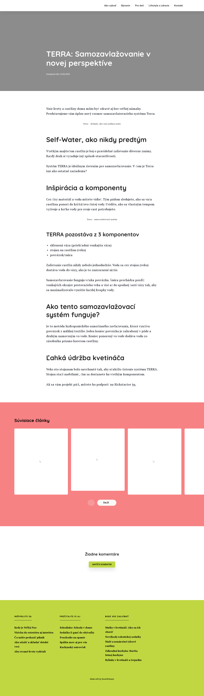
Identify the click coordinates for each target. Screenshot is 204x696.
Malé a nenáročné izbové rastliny (120, 643)
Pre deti (139, 5)
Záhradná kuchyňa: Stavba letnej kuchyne (121, 653)
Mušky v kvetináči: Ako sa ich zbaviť (123, 629)
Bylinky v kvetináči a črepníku (123, 660)
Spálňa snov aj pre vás (73, 642)
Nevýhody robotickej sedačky (123, 636)
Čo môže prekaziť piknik (29, 637)
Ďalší (106, 519)
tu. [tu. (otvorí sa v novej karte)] (139, 400)
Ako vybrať (110, 5)
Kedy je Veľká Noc (25, 627)
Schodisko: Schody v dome (76, 627)
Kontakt (178, 5)
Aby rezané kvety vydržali (30, 651)
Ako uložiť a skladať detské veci (31, 644)
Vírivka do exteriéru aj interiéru (33, 632)
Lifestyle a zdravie (159, 5)
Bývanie (125, 5)
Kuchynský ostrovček (73, 647)
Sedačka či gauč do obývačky (77, 632)
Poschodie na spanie (72, 637)
